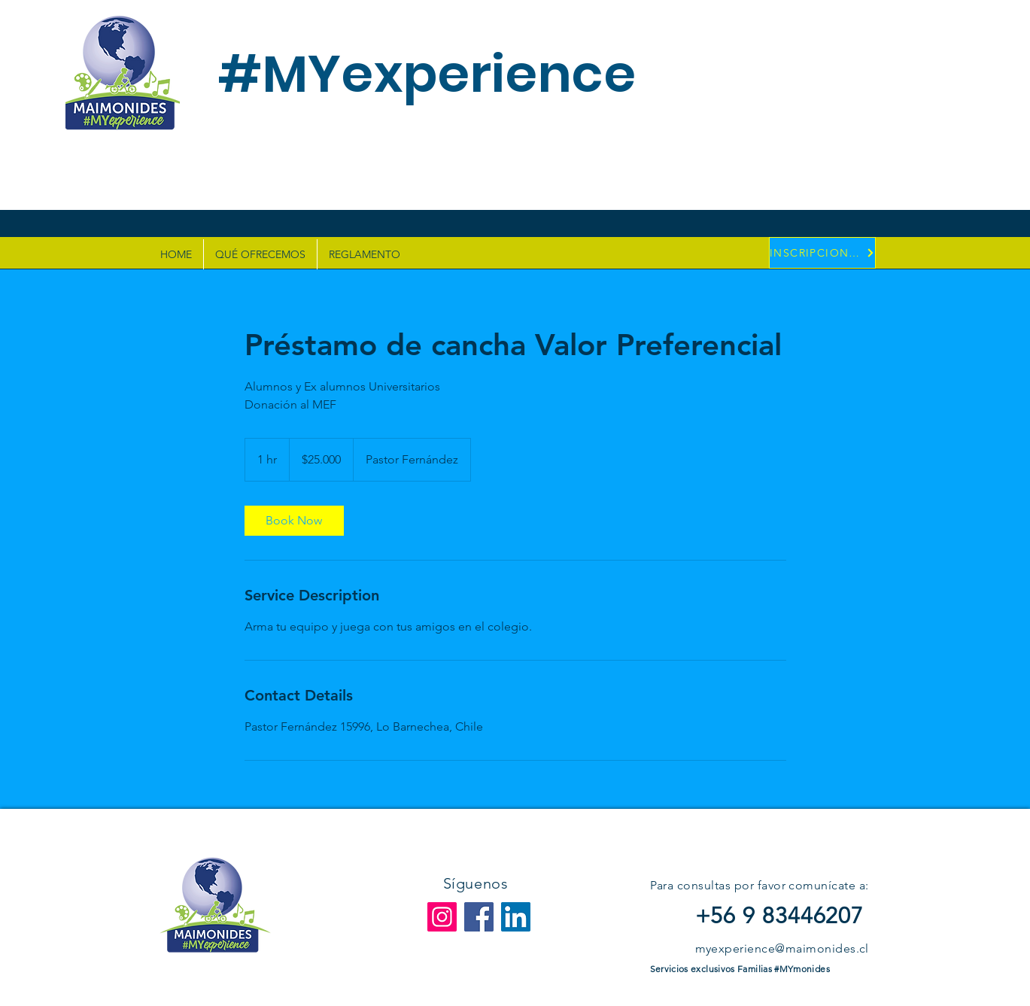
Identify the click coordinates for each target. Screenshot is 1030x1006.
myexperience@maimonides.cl (782, 948)
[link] (294, 521)
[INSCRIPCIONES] (822, 253)
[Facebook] (479, 917)
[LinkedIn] (515, 917)
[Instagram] (442, 917)
